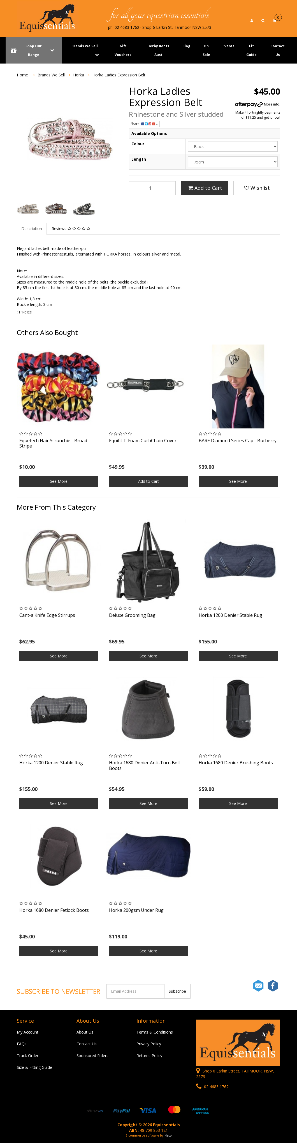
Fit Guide (251, 50)
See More (59, 481)
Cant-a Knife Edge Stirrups (47, 615)
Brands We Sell (84, 46)
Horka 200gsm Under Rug (136, 910)
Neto (168, 1135)
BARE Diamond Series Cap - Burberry (238, 440)
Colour (137, 143)
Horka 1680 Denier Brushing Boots (236, 763)
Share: (144, 123)
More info (257, 104)
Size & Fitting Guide (34, 1067)
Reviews (71, 228)
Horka (78, 75)
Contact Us (277, 50)
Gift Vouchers (123, 50)
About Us (84, 1032)
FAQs (22, 1043)
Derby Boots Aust (158, 50)
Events (228, 46)
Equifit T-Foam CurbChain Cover (143, 440)
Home (22, 75)
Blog (186, 46)
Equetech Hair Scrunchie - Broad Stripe (53, 443)
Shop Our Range (34, 50)
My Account (27, 1032)
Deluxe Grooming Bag (132, 615)
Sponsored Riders (92, 1055)
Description (31, 228)
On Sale (206, 50)
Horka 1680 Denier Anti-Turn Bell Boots (144, 765)
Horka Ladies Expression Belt (118, 75)
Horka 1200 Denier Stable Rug (230, 615)
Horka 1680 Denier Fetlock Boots (54, 910)
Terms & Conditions (154, 1032)
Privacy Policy (148, 1043)
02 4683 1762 (212, 1086)
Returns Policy (149, 1055)
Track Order (27, 1055)
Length (138, 159)
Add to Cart (205, 187)
